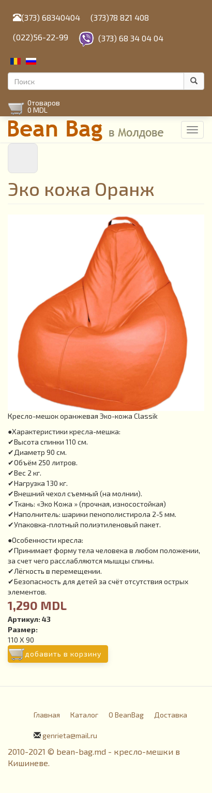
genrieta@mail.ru (69, 735)
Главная (47, 714)
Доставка (170, 714)
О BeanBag (126, 714)
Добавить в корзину (63, 653)
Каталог (84, 714)
